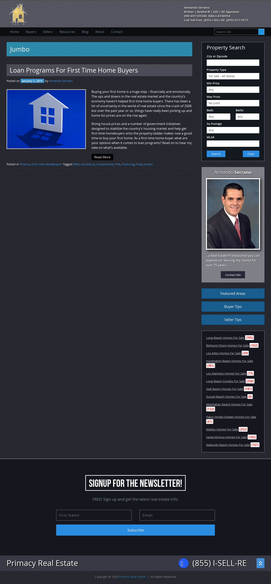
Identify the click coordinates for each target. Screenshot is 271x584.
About (99, 32)
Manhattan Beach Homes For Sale (229, 404)
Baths (239, 110)
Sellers (48, 32)
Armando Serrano (61, 81)
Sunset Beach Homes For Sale (226, 397)
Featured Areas (232, 293)
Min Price (213, 83)
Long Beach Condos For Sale (225, 381)
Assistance (88, 164)
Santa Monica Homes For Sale (226, 437)
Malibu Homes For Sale (222, 429)
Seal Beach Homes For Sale (224, 389)
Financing (128, 164)
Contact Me (233, 275)
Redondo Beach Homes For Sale (228, 445)
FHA (117, 164)
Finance (25, 164)
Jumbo (148, 164)
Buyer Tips (233, 306)
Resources (67, 32)
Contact (117, 32)
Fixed (139, 164)
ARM (76, 164)
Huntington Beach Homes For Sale (229, 361)
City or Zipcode (217, 56)
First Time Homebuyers (46, 164)
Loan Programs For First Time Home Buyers (74, 70)
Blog (85, 32)
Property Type (216, 70)
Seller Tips (233, 319)
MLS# (210, 137)
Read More (102, 157)
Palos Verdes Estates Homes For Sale (231, 417)
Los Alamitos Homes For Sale (226, 373)
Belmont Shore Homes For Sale (227, 345)
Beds (210, 110)
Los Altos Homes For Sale (223, 353)
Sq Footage (214, 124)
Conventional (105, 164)
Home (14, 32)
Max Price (213, 97)
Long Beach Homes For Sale (225, 338)
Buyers (31, 32)
